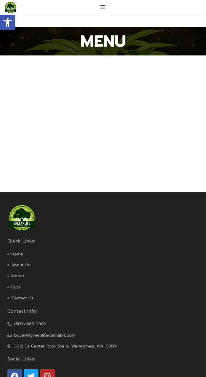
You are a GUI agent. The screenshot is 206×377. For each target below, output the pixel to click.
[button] (7, 22)
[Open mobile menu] (103, 7)
